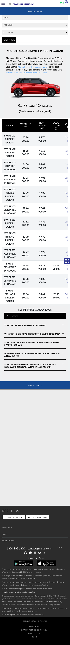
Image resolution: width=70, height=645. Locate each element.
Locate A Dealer (14, 517)
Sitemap (34, 637)
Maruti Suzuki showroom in (33, 67)
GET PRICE (9, 40)
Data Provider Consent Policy (34, 630)
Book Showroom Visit (37, 517)
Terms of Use (34, 626)
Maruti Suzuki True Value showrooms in (26, 72)
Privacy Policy (34, 633)
